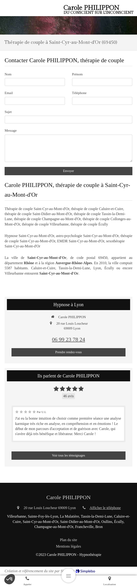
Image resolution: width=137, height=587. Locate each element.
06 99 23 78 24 (68, 339)
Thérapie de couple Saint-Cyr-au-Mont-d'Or (37, 209)
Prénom (77, 74)
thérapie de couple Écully (89, 224)
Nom (8, 74)
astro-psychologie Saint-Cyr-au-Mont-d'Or (87, 236)
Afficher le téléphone (105, 508)
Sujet (8, 112)
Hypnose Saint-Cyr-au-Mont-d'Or (29, 236)
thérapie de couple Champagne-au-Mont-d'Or (47, 219)
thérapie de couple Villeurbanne (45, 224)
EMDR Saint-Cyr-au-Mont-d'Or (80, 241)
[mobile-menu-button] (68, 575)
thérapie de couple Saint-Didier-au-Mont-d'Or (38, 214)
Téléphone (79, 93)
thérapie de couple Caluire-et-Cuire (97, 209)
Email (9, 93)
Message (11, 130)
